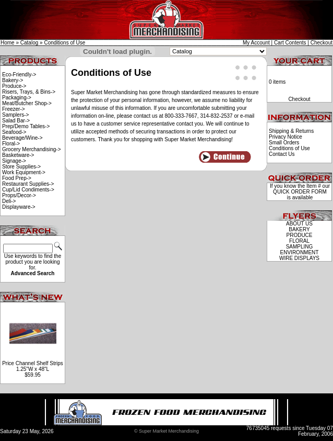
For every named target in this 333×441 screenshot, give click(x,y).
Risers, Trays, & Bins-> (28, 92)
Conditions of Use (64, 43)
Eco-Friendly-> (19, 74)
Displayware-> (18, 207)
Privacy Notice (285, 137)
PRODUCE (299, 235)
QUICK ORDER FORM (300, 192)
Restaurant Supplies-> (28, 184)
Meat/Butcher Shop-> (27, 103)
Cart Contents (290, 43)
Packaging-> (16, 97)
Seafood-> (14, 132)
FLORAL (299, 241)
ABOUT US (299, 224)
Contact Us (281, 154)
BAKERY (299, 229)
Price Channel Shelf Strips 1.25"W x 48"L (32, 366)
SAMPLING (299, 247)
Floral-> (11, 143)
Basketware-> (18, 155)
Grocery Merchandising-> (31, 149)
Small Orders (284, 142)
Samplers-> (15, 115)
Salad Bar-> (16, 120)
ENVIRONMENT (299, 252)
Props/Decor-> (19, 195)
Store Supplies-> (21, 166)
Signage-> (14, 161)
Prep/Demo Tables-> (26, 126)
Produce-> (14, 86)
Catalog (29, 43)
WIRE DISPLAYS (299, 258)
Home (8, 43)
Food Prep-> (16, 178)
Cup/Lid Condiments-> (28, 190)
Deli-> (9, 201)
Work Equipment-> (23, 172)
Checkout (321, 43)
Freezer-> (13, 109)
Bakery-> (12, 80)
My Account (256, 43)
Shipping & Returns (291, 131)
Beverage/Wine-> (22, 138)
